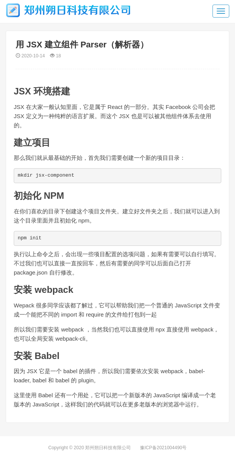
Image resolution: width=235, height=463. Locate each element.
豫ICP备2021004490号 (163, 447)
